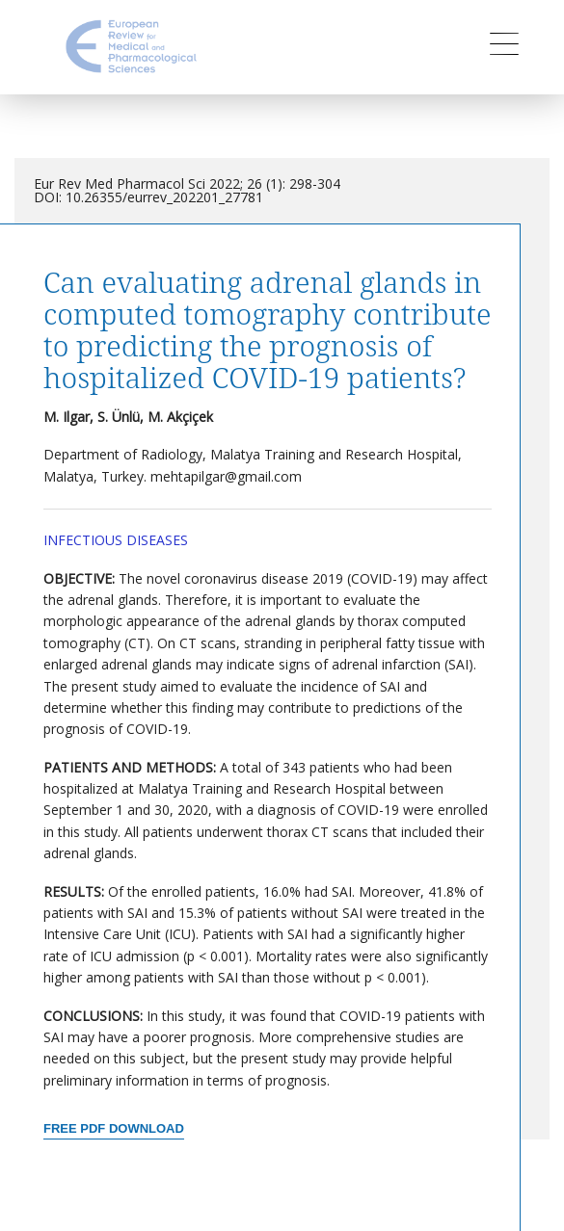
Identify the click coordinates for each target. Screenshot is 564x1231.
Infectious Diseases (115, 540)
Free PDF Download (113, 1128)
